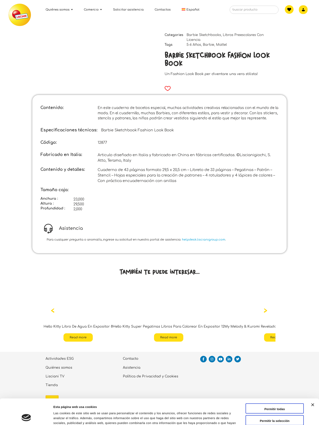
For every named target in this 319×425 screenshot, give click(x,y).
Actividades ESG (60, 359)
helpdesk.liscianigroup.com (203, 239)
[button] (166, 88)
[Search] (269, 11)
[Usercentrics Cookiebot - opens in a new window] (26, 417)
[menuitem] (190, 9)
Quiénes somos (59, 367)
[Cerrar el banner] (312, 384)
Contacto (130, 359)
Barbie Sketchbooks (204, 35)
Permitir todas (274, 385)
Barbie (208, 45)
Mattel (221, 45)
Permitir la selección (275, 396)
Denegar (275, 408)
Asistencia (131, 367)
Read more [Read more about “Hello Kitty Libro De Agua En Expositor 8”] (78, 337)
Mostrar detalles (220, 417)
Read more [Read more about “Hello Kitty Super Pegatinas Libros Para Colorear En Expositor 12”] (168, 337)
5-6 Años (194, 45)
